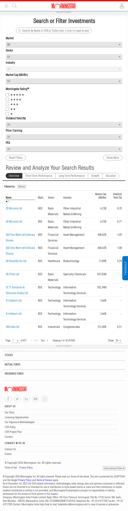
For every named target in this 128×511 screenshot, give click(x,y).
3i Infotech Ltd (13, 300)
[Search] (54, 30)
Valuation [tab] (111, 176)
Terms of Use (11, 467)
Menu (6, 6)
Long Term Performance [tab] (72, 176)
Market (41, 197)
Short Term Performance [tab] (38, 176)
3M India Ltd (12, 327)
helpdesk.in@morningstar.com (72, 504)
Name (8, 197)
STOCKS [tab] (6, 355)
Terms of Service (44, 480)
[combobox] (64, 44)
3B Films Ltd (12, 274)
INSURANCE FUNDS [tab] (12, 374)
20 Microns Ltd (14, 208)
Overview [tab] (14, 176)
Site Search (14, 6)
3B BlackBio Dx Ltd (16, 261)
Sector (51, 197)
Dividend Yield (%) (117, 195)
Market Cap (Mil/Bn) (100, 195)
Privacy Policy (26, 467)
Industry (67, 197)
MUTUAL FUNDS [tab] (10, 364)
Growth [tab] (95, 176)
